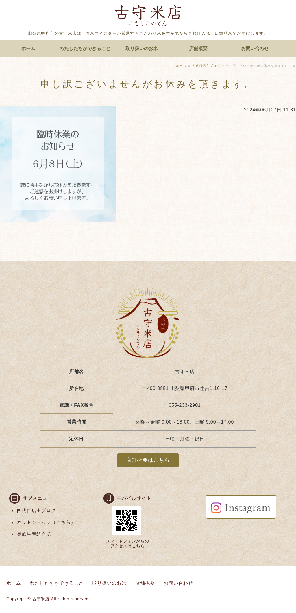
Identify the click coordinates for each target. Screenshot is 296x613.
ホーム (28, 48)
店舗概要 (198, 48)
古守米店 (41, 599)
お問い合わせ (255, 48)
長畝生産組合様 (34, 534)
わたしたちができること (85, 48)
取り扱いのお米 (141, 48)
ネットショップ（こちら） (46, 522)
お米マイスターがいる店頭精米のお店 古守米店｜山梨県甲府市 (148, 16)
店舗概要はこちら (148, 460)
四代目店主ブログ (206, 65)
